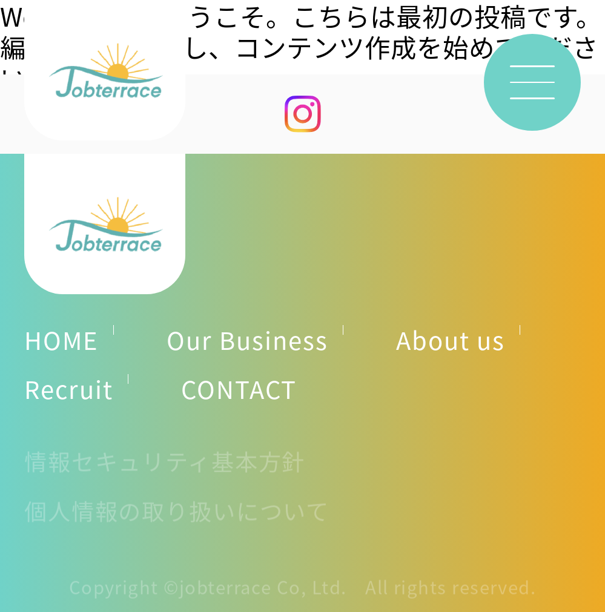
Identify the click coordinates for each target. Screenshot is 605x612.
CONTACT (239, 388)
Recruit (68, 388)
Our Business (247, 339)
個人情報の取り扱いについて (176, 514)
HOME (61, 339)
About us (450, 339)
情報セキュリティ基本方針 (164, 465)
